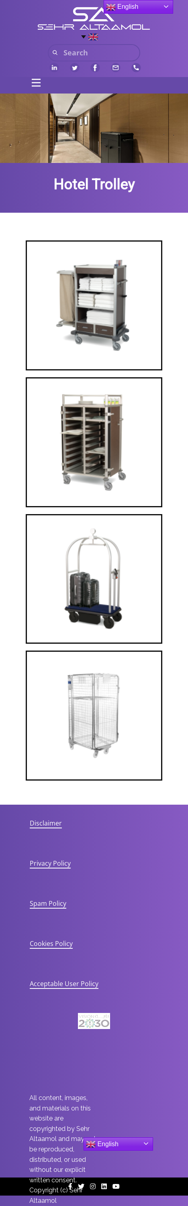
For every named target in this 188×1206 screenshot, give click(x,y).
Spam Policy (48, 903)
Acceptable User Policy (64, 983)
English (102, 1144)
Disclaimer (46, 823)
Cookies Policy (51, 943)
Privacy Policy (50, 863)
